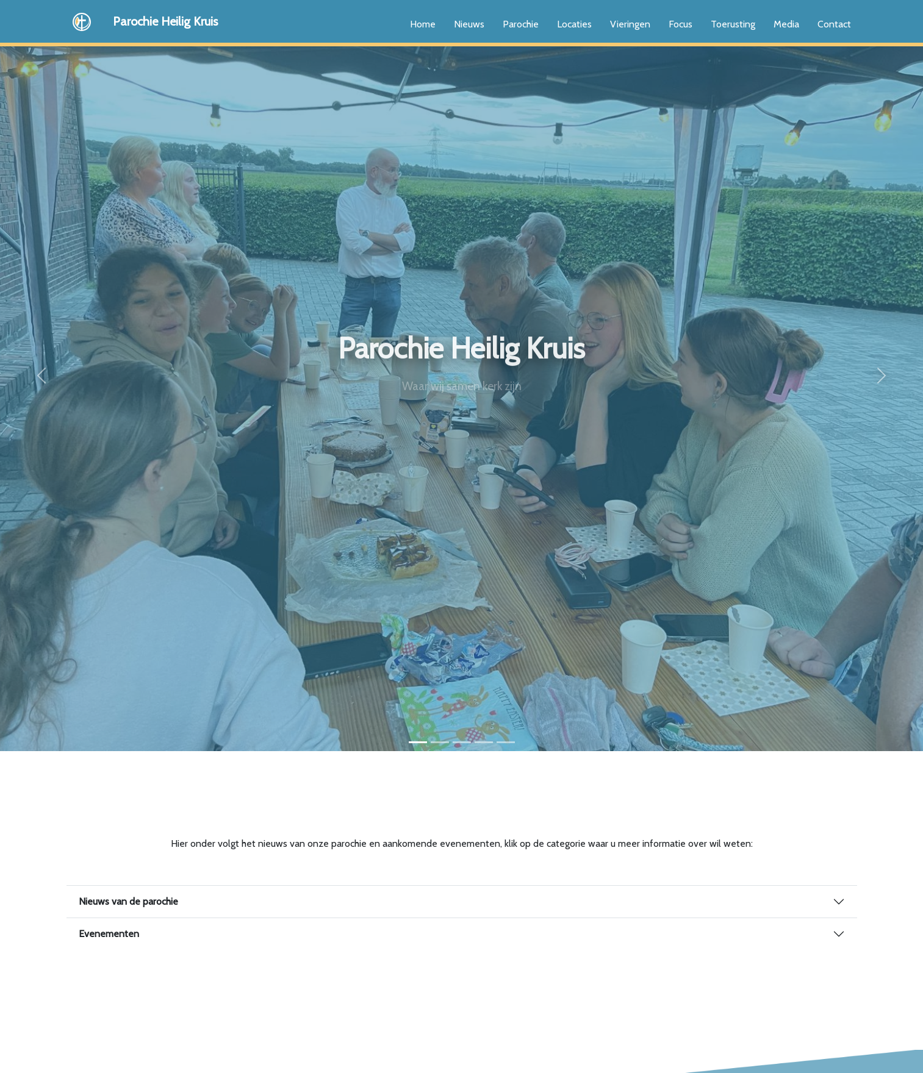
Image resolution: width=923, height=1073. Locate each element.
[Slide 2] (440, 742)
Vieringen (630, 24)
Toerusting (733, 24)
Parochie (521, 24)
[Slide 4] (484, 742)
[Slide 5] (506, 742)
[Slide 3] (462, 742)
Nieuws (469, 24)
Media (786, 24)
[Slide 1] (418, 742)
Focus (680, 24)
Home (423, 24)
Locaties (574, 24)
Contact (834, 24)
